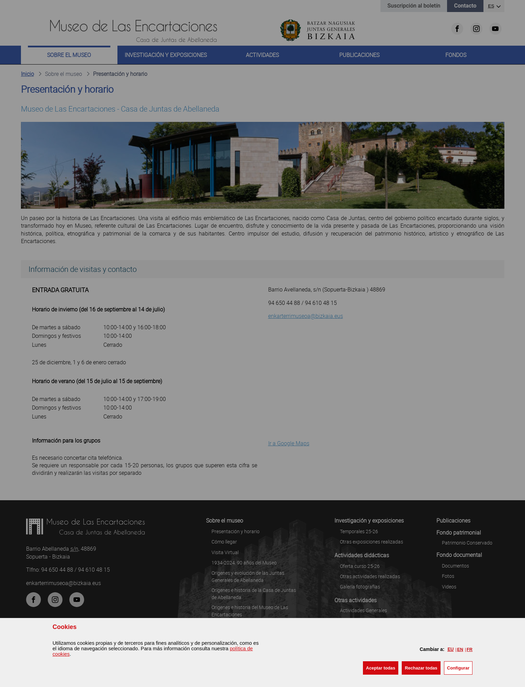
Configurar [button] (458, 668)
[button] (380, 668)
